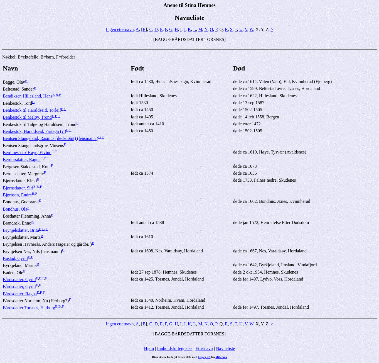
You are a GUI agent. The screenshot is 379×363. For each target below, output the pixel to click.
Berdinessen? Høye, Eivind (27, 152)
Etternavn (204, 348)
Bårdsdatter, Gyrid (19, 279)
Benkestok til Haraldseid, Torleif (32, 110)
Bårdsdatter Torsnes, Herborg (29, 308)
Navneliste (225, 348)
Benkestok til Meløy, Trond (27, 117)
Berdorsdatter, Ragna (21, 159)
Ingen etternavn (120, 29)
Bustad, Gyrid (15, 258)
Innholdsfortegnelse (174, 348)
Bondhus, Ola (15, 209)
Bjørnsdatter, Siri (18, 188)
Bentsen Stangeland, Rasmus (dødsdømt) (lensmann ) (50, 138)
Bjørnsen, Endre (17, 195)
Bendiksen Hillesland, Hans (27, 96)
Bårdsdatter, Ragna (20, 293)
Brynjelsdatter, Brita (21, 230)
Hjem (149, 348)
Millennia (221, 357)
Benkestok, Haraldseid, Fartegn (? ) (34, 131)
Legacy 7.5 (204, 357)
